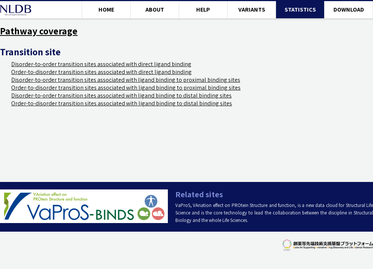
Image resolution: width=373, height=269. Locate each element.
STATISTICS (300, 9)
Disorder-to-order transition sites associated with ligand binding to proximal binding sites (125, 80)
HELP (203, 9)
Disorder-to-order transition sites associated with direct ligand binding (101, 64)
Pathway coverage (39, 31)
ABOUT (154, 9)
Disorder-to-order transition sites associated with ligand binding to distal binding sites (121, 95)
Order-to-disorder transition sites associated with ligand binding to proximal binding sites (126, 88)
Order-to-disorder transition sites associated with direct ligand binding (101, 72)
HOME (106, 9)
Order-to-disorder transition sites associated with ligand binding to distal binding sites (121, 103)
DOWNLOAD (348, 9)
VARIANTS (251, 9)
